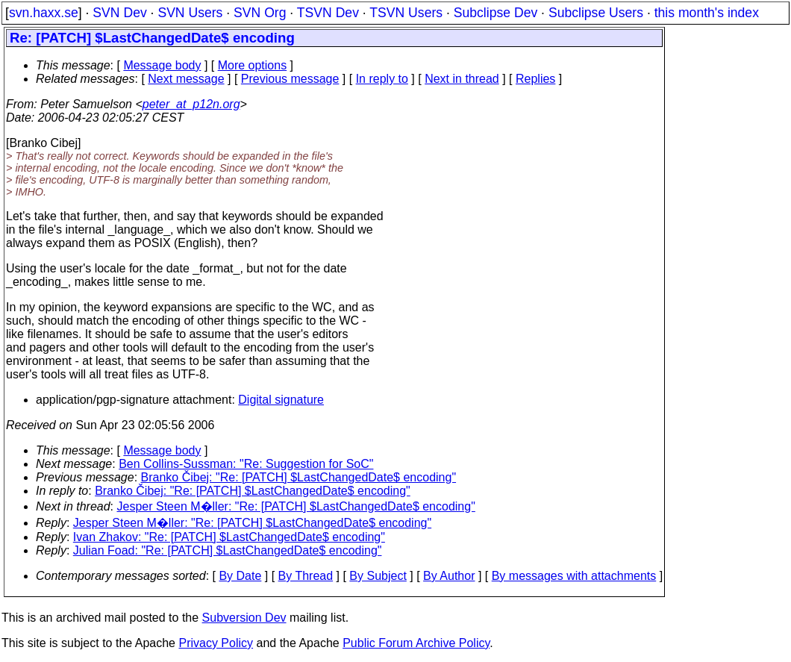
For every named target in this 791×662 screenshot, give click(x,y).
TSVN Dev (328, 12)
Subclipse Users (595, 12)
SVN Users (189, 12)
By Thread (306, 575)
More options (252, 65)
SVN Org (260, 12)
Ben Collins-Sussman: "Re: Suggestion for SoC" (246, 464)
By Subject (377, 575)
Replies (535, 78)
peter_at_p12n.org (191, 104)
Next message (186, 78)
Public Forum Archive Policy (416, 643)
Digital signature (281, 399)
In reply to (382, 78)
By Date (240, 575)
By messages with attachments (574, 575)
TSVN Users (406, 12)
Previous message (290, 78)
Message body (162, 65)
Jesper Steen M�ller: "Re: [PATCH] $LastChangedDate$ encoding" (296, 506)
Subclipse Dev (495, 12)
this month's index (706, 12)
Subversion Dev (244, 617)
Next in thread (462, 78)
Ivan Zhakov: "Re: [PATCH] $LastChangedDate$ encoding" (229, 537)
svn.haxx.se (43, 12)
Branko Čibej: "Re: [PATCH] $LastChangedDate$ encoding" (299, 477)
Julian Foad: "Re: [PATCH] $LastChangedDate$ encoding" (227, 550)
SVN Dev (119, 12)
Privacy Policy (215, 643)
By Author (449, 575)
